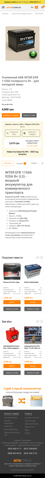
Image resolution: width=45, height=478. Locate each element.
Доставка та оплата (32, 417)
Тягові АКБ (8, 426)
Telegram (26, 2)
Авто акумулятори (10, 417)
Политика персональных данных (22, 470)
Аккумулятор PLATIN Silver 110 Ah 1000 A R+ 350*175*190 (32, 347)
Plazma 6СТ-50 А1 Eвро (11, 282)
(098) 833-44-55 (14, 453)
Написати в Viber (12, 133)
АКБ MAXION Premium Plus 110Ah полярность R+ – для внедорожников (11, 347)
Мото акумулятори (11, 429)
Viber (20, 2)
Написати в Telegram (30, 133)
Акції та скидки (30, 421)
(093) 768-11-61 (30, 453)
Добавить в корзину (10, 115)
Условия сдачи (32, 146)
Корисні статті (30, 427)
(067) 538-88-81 (30, 448)
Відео (27, 430)
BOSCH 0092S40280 (31, 282)
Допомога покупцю (31, 424)
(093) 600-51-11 (14, 448)
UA (36, 7)
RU (32, 7)
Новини (27, 433)
